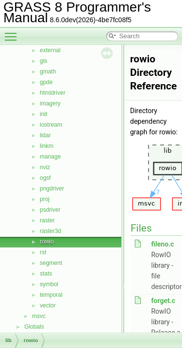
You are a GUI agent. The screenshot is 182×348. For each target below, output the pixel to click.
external (50, 50)
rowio (47, 241)
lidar (45, 135)
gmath (48, 71)
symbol (49, 284)
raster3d (50, 231)
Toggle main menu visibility (13, 32)
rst (43, 252)
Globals (34, 326)
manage (50, 156)
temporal (51, 294)
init (43, 114)
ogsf (45, 177)
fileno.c (162, 244)
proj (45, 199)
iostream (51, 124)
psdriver (50, 209)
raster (47, 220)
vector (48, 305)
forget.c (163, 300)
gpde (46, 82)
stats (46, 273)
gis (43, 61)
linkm (46, 146)
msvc (39, 316)
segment (51, 263)
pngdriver (52, 188)
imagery (50, 103)
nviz (45, 167)
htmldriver (53, 92)
